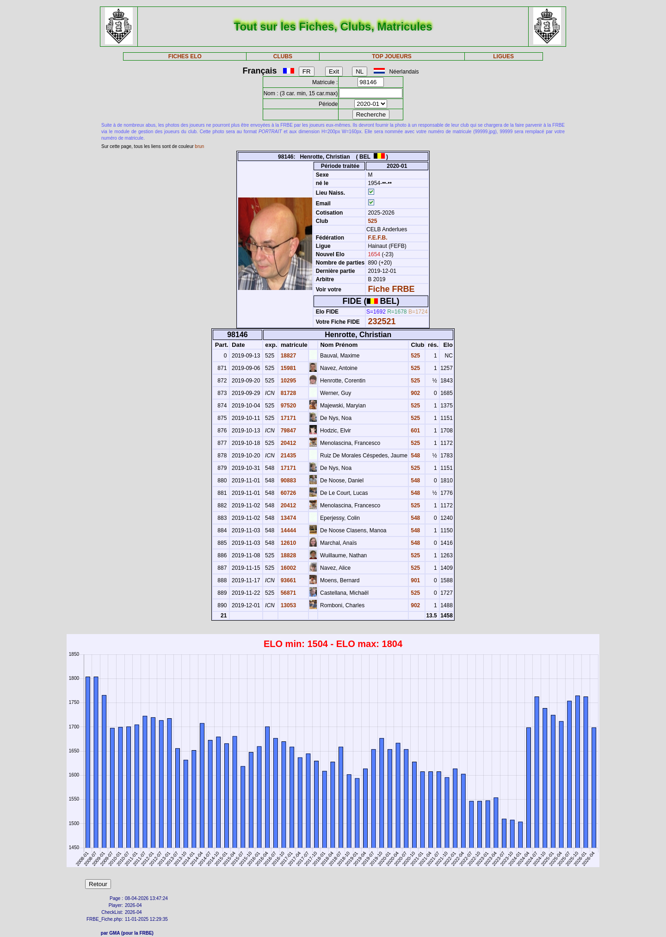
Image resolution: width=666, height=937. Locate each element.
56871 (287, 593)
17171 (287, 418)
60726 (287, 493)
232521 (381, 321)
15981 (287, 368)
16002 (287, 568)
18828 (287, 555)
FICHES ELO (185, 56)
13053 (287, 605)
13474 (287, 518)
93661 (287, 580)
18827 (287, 355)
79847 (287, 430)
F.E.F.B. (377, 237)
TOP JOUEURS (392, 56)
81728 (287, 393)
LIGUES (503, 56)
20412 (287, 443)
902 (414, 393)
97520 (287, 405)
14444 (287, 530)
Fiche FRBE (391, 289)
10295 (287, 380)
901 (414, 580)
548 (414, 455)
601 (414, 430)
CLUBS (282, 56)
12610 (287, 543)
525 (371, 221)
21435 (287, 455)
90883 (287, 480)
